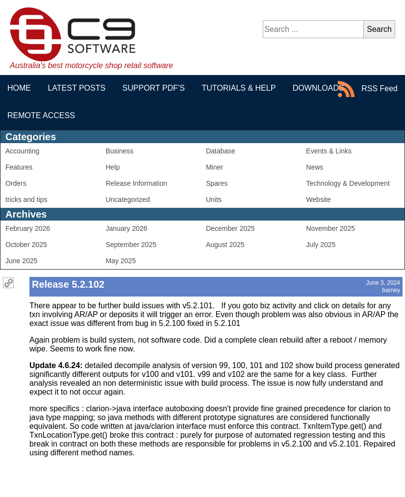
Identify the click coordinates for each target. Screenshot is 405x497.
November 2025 (330, 228)
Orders (15, 183)
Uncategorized (127, 199)
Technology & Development (347, 183)
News (314, 167)
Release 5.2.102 (68, 284)
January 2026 (126, 228)
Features (18, 167)
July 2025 (320, 244)
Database (220, 151)
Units (214, 199)
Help (112, 167)
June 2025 (21, 261)
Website (318, 199)
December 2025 (230, 228)
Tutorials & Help (239, 88)
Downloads (318, 88)
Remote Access (41, 115)
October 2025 (26, 244)
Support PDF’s (154, 88)
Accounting (22, 151)
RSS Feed (368, 89)
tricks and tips (26, 199)
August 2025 (225, 244)
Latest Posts (76, 88)
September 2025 (130, 244)
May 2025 (120, 261)
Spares (217, 183)
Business (119, 151)
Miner (214, 167)
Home (19, 88)
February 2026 (27, 228)
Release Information (136, 183)
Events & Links (329, 151)
